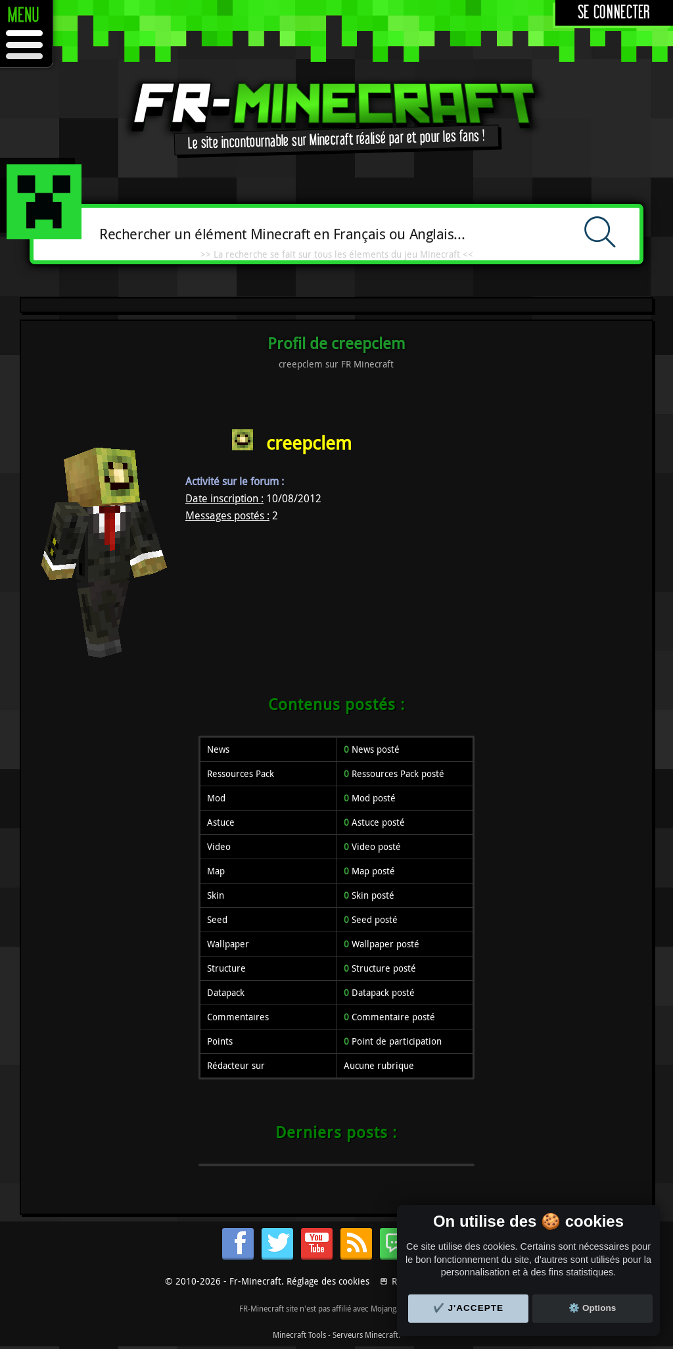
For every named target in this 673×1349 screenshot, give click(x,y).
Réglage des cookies (328, 1281)
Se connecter (614, 12)
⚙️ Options (592, 1308)
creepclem (309, 443)
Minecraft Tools (299, 1334)
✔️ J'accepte (468, 1308)
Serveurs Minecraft (365, 1334)
